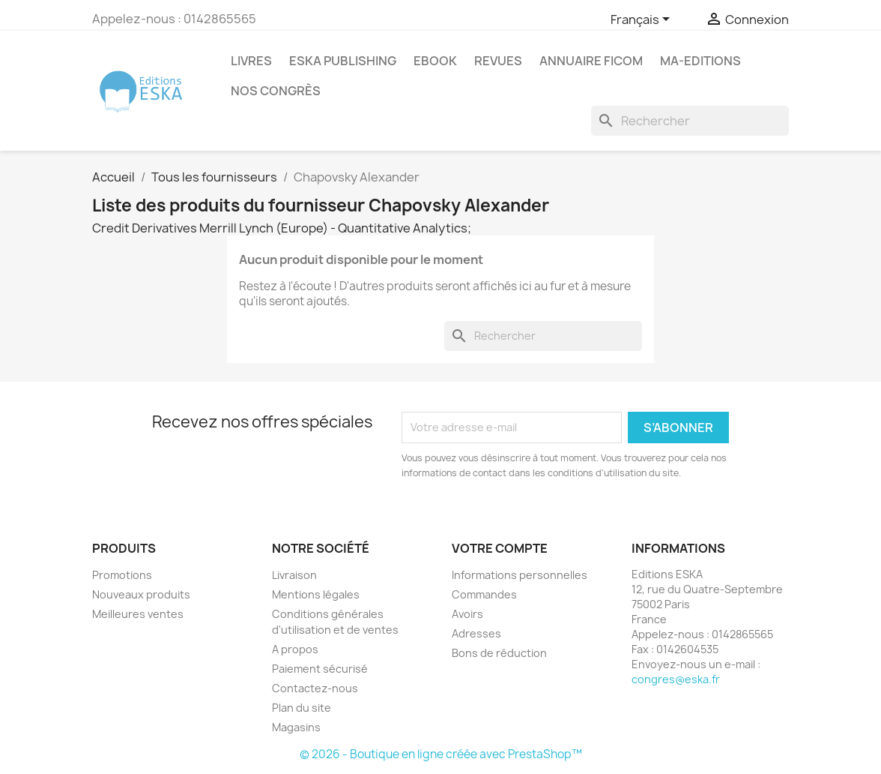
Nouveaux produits (141, 594)
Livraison (294, 575)
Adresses (476, 633)
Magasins (296, 727)
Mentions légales (316, 594)
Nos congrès (276, 90)
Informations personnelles (519, 575)
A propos (295, 649)
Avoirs (467, 614)
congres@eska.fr (676, 679)
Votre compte (500, 548)
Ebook (435, 60)
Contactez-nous (315, 688)
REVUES (498, 60)
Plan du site (301, 707)
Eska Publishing (342, 60)
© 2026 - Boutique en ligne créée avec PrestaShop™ (441, 754)
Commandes (484, 594)
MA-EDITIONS (700, 60)
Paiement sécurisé (320, 669)
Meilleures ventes (138, 614)
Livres (251, 60)
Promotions (122, 575)
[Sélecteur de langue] (643, 20)
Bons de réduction (499, 653)
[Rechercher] (690, 121)
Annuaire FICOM (591, 60)
